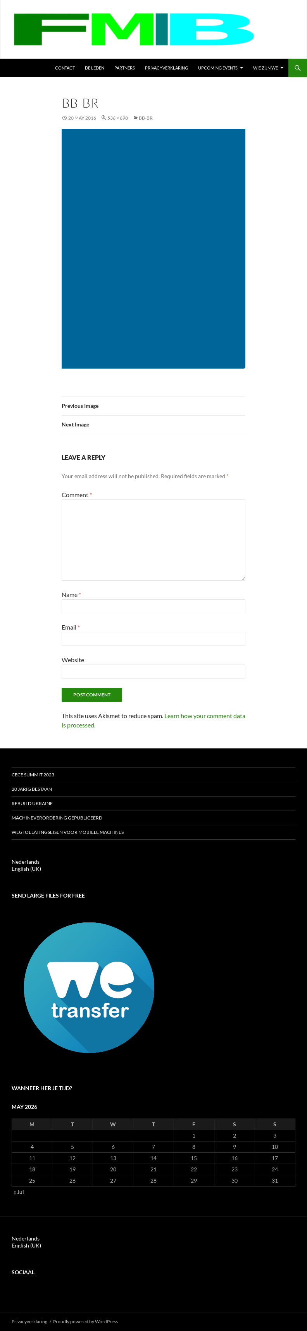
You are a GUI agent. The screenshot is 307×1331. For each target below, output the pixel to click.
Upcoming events (218, 67)
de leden (94, 67)
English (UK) (26, 868)
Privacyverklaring (166, 67)
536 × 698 (117, 118)
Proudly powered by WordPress (85, 1321)
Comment (77, 494)
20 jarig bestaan (32, 789)
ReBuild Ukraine (32, 803)
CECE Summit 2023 (33, 775)
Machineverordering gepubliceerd (57, 818)
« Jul (19, 1191)
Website (73, 659)
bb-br (146, 118)
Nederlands (26, 861)
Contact (65, 67)
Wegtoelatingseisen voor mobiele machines (68, 832)
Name (71, 594)
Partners (124, 67)
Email (71, 627)
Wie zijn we (265, 67)
